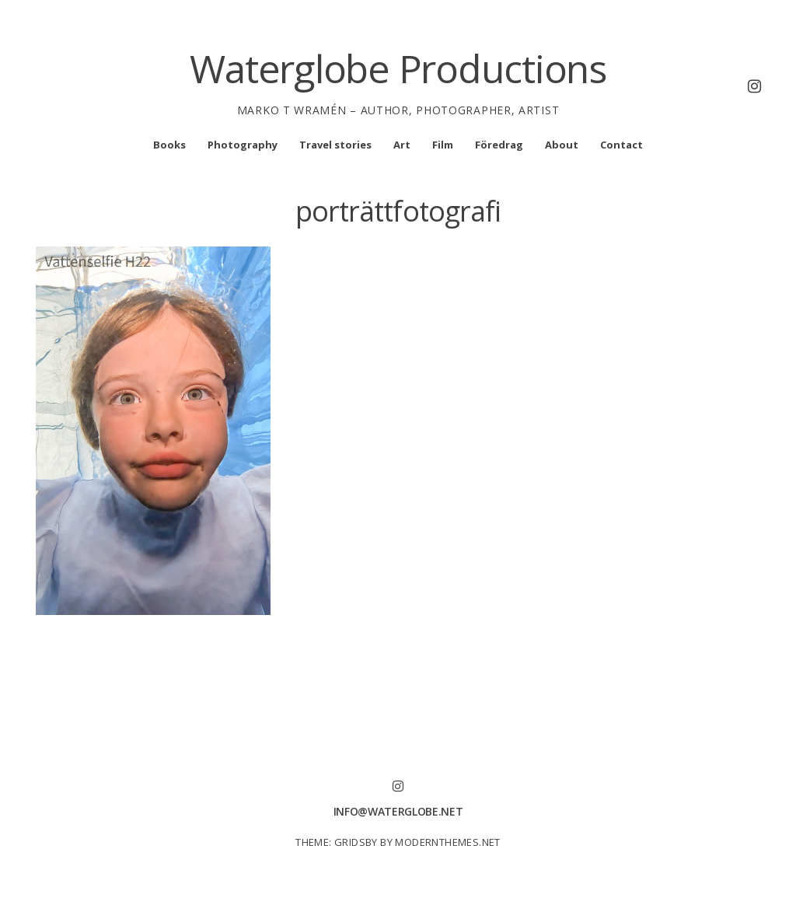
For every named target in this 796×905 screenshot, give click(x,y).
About (561, 145)
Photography (243, 145)
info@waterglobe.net (398, 811)
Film (442, 145)
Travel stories (335, 145)
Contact (621, 145)
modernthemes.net (447, 842)
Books (169, 145)
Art (401, 145)
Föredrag (499, 145)
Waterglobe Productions (398, 68)
